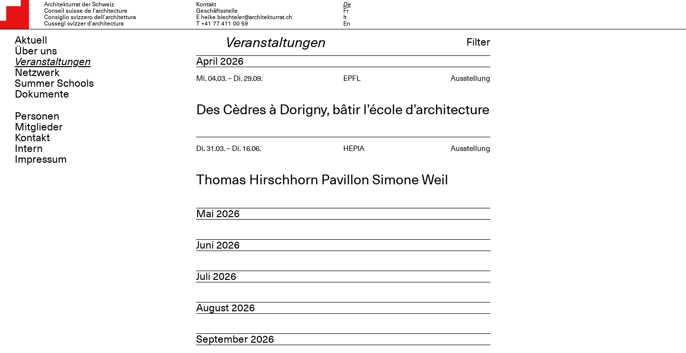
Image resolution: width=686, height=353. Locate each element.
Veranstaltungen (53, 61)
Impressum (41, 159)
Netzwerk (37, 72)
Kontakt (32, 137)
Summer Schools (54, 83)
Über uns (36, 51)
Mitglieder (39, 127)
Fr (346, 11)
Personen (37, 116)
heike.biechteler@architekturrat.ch (246, 17)
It (345, 17)
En (346, 23)
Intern (29, 148)
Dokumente (42, 94)
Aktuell (31, 40)
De (347, 4)
